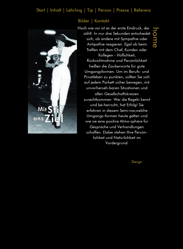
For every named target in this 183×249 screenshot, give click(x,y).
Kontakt (102, 20)
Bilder (84, 20)
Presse (123, 10)
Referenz (142, 10)
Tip (90, 10)
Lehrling (74, 10)
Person (105, 10)
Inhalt (56, 10)
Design (137, 162)
